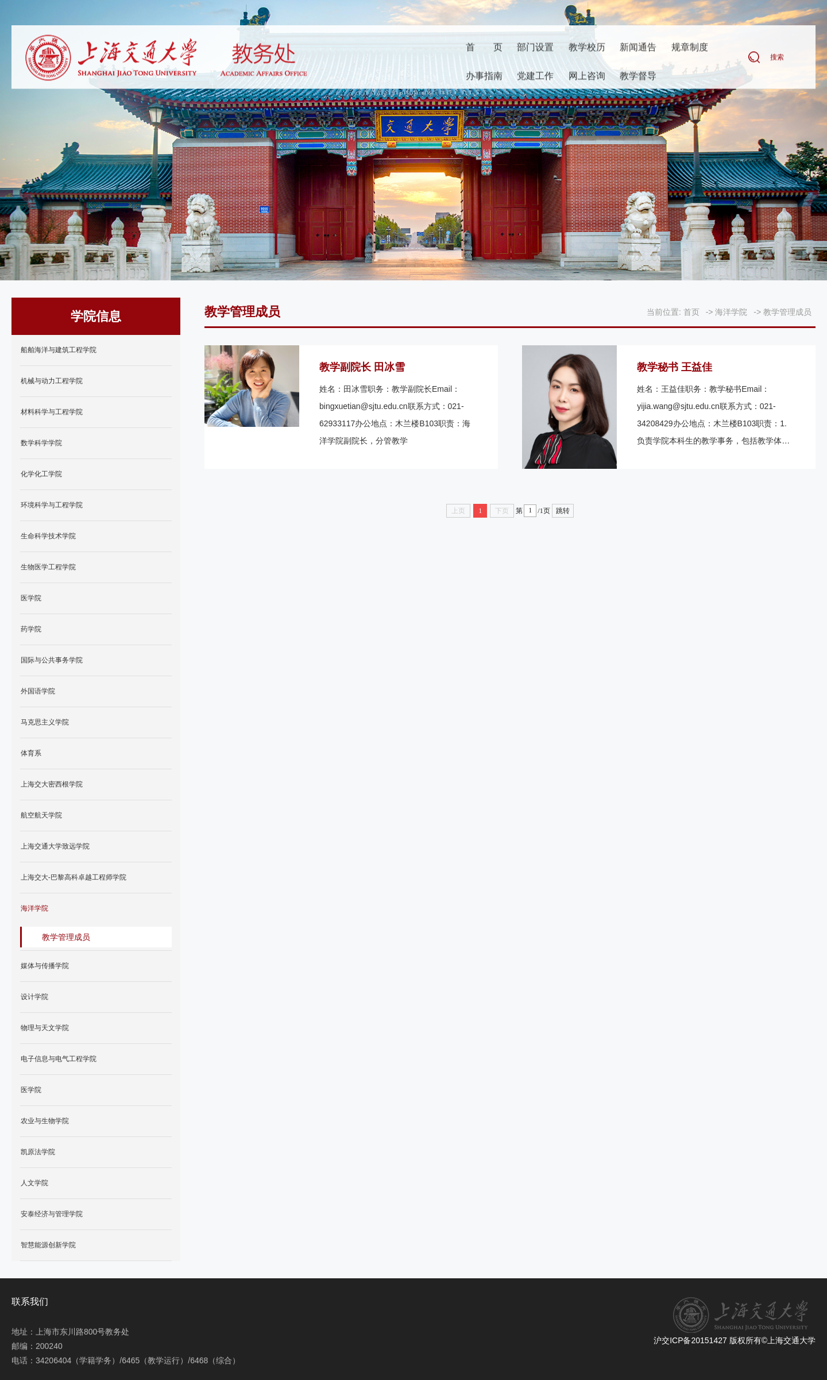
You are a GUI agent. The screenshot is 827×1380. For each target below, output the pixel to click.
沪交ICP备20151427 (690, 1340)
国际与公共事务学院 (52, 660)
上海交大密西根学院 (52, 784)
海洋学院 (34, 908)
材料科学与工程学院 (52, 412)
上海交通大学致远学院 (55, 846)
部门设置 (535, 48)
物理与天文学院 (45, 1028)
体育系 (31, 753)
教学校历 (587, 48)
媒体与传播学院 (45, 966)
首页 (484, 48)
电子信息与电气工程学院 (58, 1059)
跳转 (563, 511)
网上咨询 (587, 77)
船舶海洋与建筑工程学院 (58, 350)
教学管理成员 (66, 937)
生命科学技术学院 (48, 536)
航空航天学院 (41, 815)
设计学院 (34, 997)
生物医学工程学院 (48, 567)
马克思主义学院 (45, 722)
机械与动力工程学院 (52, 381)
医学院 (31, 598)
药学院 (31, 629)
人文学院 (34, 1183)
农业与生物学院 (45, 1121)
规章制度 (689, 48)
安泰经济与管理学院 (52, 1214)
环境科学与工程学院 (52, 505)
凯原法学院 (38, 1152)
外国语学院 (38, 691)
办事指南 (484, 77)
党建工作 (535, 77)
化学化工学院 (41, 474)
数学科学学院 (41, 443)
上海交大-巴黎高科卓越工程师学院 (73, 877)
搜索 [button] (777, 58)
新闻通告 (638, 48)
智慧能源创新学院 (48, 1245)
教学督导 (638, 77)
